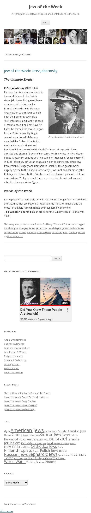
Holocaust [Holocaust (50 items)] (26, 439)
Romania (31, 232)
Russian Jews (44, 232)
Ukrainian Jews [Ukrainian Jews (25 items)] (21, 458)
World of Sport (11, 368)
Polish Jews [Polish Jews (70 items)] (49, 450)
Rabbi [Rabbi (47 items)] (63, 451)
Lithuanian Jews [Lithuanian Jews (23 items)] (39, 443)
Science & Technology (15, 360)
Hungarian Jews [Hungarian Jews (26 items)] (40, 439)
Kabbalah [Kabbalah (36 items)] (26, 443)
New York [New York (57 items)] (11, 446)
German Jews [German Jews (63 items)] (50, 434)
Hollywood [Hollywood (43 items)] (11, 439)
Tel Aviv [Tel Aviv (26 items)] (82, 455)
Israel (32, 228)
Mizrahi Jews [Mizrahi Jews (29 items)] (62, 443)
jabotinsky (41, 228)
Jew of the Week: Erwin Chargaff (20, 405)
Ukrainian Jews (60, 232)
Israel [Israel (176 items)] (60, 438)
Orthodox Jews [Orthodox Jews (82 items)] (44, 446)
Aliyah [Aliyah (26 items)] (7, 431)
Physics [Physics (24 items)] (36, 451)
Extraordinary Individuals (17, 347)
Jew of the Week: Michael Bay (19, 409)
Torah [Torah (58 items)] (9, 458)
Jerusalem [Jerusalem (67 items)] (12, 442)
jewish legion (55, 228)
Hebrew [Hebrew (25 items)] (74, 435)
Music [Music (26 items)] (73, 443)
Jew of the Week (45, 6)
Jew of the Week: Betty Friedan (20, 401)
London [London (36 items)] (51, 443)
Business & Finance (14, 343)
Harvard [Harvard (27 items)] (66, 434)
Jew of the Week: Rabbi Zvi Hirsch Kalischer (26, 397)
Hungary (23, 228)
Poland (22, 232)
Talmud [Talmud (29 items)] (74, 454)
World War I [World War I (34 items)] (58, 458)
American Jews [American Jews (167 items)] (27, 430)
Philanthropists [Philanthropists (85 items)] (18, 450)
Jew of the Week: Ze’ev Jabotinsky (30, 70)
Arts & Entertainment (15, 339)
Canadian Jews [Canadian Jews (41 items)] (77, 431)
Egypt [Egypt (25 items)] (25, 435)
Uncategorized (11, 364)
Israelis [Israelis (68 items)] (73, 439)
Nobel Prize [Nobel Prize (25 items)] (24, 447)
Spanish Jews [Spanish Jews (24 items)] (64, 455)
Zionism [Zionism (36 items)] (40, 462)
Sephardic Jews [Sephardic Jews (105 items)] (42, 454)
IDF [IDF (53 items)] (51, 439)
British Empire (11, 228)
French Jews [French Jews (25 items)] (34, 435)
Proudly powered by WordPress (19, 504)
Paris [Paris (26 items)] (60, 447)
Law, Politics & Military (41, 224)
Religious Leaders (13, 356)
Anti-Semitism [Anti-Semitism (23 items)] (50, 431)
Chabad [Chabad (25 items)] (7, 435)
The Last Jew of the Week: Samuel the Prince (27, 393)
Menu (45, 22)
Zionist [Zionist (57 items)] (50, 462)
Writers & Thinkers (63, 224)
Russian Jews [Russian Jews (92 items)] (16, 454)
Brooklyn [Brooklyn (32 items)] (62, 431)
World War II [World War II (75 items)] (15, 461)
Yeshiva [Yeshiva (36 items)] (30, 462)
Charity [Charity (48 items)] (17, 434)
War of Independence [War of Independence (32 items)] (40, 458)
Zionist (81, 232)
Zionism (73, 232)
